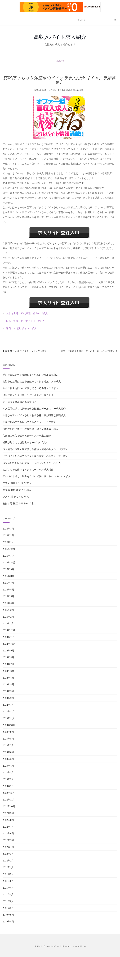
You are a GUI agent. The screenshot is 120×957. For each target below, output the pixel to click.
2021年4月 (8, 887)
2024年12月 (9, 630)
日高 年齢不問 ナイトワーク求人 (25, 320)
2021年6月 (8, 874)
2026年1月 (8, 542)
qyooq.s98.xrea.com (72, 89)
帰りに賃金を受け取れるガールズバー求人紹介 (28, 395)
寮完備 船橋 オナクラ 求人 (17, 489)
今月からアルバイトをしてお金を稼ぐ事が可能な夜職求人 (34, 415)
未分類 (60, 60)
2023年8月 (8, 738)
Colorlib (58, 946)
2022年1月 (8, 867)
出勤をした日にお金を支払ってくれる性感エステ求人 (32, 381)
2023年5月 (8, 759)
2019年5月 (8, 921)
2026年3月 (8, 528)
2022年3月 (8, 853)
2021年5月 (8, 880)
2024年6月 (8, 670)
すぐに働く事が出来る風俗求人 (20, 401)
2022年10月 (9, 806)
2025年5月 (8, 596)
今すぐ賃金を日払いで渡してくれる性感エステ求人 (30, 388)
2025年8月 (8, 576)
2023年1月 (8, 786)
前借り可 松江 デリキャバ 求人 (19, 503)
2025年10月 (9, 562)
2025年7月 (8, 582)
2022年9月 (8, 813)
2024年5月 (8, 677)
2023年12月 (9, 711)
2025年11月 (9, 555)
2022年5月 (8, 840)
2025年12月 (9, 549)
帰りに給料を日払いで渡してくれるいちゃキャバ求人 (32, 462)
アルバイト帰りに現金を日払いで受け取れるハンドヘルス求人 (36, 476)
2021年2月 (8, 901)
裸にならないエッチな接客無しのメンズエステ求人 (30, 428)
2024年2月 (8, 698)
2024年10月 (9, 643)
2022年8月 (8, 820)
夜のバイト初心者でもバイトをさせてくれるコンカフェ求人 (35, 456)
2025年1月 (8, 623)
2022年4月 (8, 847)
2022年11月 (9, 799)
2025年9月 (8, 569)
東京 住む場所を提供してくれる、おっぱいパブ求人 (89, 351)
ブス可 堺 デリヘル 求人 (16, 496)
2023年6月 (8, 752)
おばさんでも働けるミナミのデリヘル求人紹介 (28, 469)
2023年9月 (8, 731)
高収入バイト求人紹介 (60, 36)
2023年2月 (8, 779)
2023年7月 (8, 745)
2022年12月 (9, 792)
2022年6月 (8, 833)
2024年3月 (8, 691)
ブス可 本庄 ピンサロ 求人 (17, 483)
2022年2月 (8, 860)
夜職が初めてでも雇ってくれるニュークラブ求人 (29, 422)
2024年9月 (8, 650)
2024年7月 (8, 664)
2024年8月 (8, 657)
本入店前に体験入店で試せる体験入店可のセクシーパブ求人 (35, 449)
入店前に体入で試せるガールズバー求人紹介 (27, 435)
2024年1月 (8, 704)
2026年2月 (8, 535)
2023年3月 (8, 772)
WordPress (80, 946)
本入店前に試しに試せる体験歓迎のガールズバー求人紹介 (34, 408)
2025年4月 (8, 603)
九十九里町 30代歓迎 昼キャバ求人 (27, 313)
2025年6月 (8, 589)
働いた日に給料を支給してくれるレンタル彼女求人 (30, 374)
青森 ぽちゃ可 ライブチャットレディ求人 (25, 351)
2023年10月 (9, 725)
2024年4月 (8, 684)
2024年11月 (9, 637)
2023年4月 (8, 765)
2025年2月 (8, 616)
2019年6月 (8, 914)
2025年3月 (8, 609)
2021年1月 (8, 908)
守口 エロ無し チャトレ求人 (21, 328)
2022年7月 (8, 826)
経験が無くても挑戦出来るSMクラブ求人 (25, 442)
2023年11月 (9, 718)
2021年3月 (8, 894)
